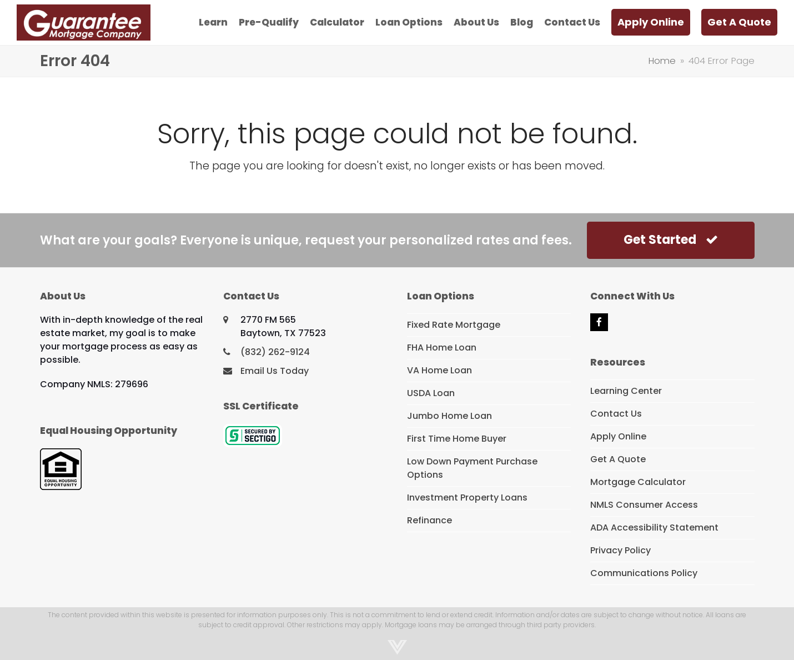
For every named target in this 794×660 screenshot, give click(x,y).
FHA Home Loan (441, 347)
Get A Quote (618, 459)
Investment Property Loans (467, 497)
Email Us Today (274, 370)
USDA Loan (431, 393)
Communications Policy (643, 573)
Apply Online (618, 436)
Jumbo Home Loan (449, 415)
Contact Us (616, 413)
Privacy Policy (620, 550)
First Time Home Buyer (456, 438)
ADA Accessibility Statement (654, 527)
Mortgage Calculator (638, 482)
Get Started (671, 239)
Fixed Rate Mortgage (453, 324)
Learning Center (626, 390)
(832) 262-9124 (275, 352)
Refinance (429, 520)
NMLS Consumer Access (644, 504)
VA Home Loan (439, 370)
